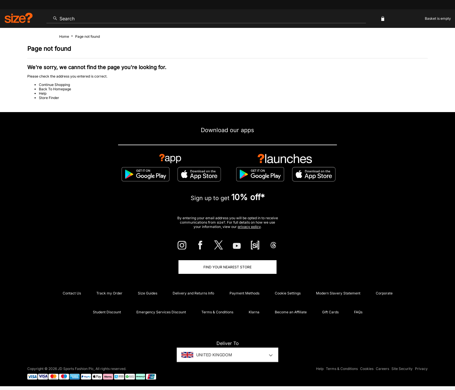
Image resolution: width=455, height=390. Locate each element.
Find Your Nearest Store (227, 267)
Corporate (384, 293)
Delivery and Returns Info (193, 293)
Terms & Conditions (217, 312)
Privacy (421, 368)
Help (42, 93)
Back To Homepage (55, 89)
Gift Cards (330, 312)
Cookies (366, 368)
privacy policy (249, 226)
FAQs (358, 312)
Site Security (402, 368)
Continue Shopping (54, 84)
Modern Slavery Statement (338, 293)
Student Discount (107, 312)
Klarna (254, 312)
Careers (382, 368)
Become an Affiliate (291, 312)
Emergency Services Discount (161, 312)
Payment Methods (244, 293)
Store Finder (49, 98)
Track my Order (109, 293)
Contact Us (72, 293)
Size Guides (147, 293)
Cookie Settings (288, 293)
